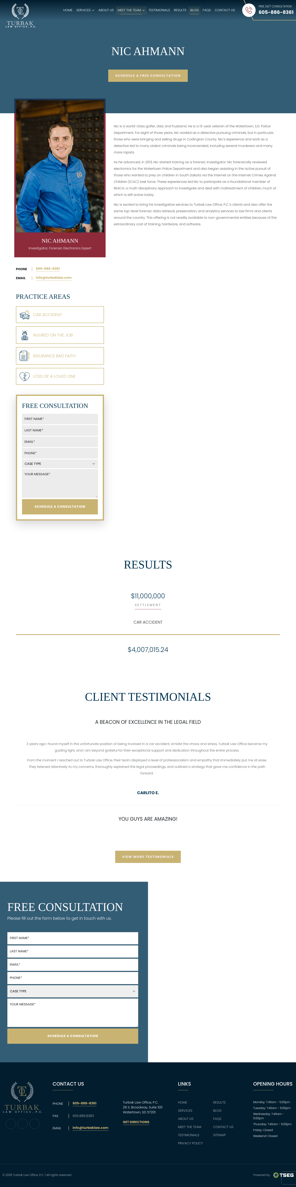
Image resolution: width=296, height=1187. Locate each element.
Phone (30, 453)
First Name (34, 418)
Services (185, 1110)
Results (180, 10)
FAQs (207, 10)
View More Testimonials (148, 856)
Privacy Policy (190, 1143)
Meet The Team (189, 1127)
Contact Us (225, 10)
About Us (106, 10)
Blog (194, 10)
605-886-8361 (48, 268)
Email (29, 441)
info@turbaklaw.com (54, 277)
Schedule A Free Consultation (148, 75)
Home (67, 10)
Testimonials (159, 10)
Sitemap (219, 1135)
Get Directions (136, 1122)
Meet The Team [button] (132, 11)
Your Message (37, 474)
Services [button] (86, 11)
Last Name (33, 430)
